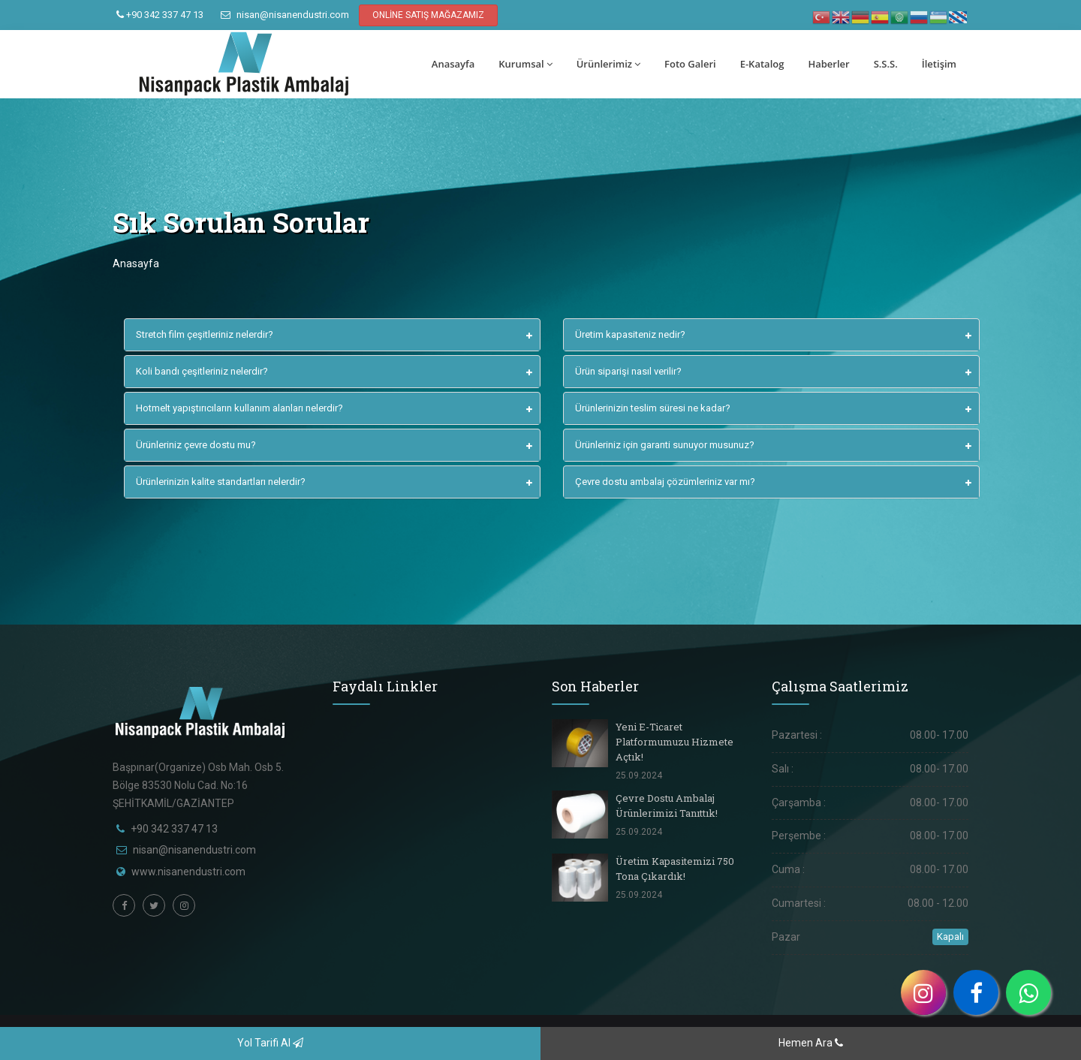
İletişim (939, 64)
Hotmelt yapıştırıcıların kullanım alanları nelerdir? (239, 408)
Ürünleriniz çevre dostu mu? (196, 444)
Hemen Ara (810, 1043)
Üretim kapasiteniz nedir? (630, 334)
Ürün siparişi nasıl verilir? (628, 371)
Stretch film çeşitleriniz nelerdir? (204, 334)
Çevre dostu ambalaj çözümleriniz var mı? (665, 481)
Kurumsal (525, 64)
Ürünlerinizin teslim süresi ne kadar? (652, 408)
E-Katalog (762, 64)
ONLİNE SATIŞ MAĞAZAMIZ (428, 15)
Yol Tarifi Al (270, 1043)
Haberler (828, 64)
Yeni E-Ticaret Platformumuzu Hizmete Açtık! (674, 741)
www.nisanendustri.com (188, 872)
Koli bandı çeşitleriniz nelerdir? (202, 371)
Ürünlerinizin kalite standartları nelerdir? (221, 481)
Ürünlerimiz (608, 64)
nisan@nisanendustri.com (285, 14)
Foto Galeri (690, 64)
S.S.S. (886, 64)
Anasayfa (453, 64)
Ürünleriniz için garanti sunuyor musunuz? (664, 444)
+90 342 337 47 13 (159, 14)
